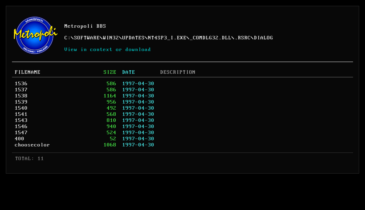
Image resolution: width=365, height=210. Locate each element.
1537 (21, 90)
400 (20, 139)
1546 (21, 127)
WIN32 (111, 38)
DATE (128, 72)
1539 (21, 102)
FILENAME (28, 72)
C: (68, 38)
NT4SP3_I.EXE (167, 38)
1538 (21, 96)
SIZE (110, 72)
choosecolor (32, 145)
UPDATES (133, 38)
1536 (21, 84)
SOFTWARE (87, 38)
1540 (21, 108)
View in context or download (108, 49)
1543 (21, 120)
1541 (21, 114)
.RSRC (243, 38)
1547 (21, 133)
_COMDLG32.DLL (211, 38)
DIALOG (263, 38)
